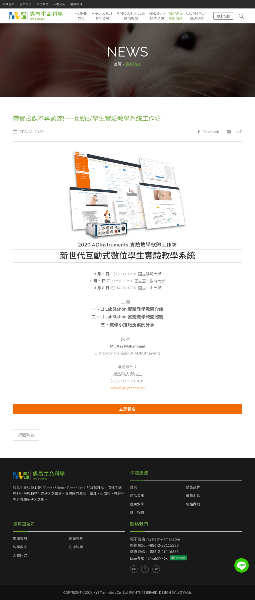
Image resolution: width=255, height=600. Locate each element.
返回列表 (26, 435)
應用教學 (137, 504)
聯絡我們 (193, 504)
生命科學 (25, 4)
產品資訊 (137, 495)
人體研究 (59, 4)
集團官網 (8, 4)
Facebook (208, 132)
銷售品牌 (193, 487)
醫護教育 (76, 4)
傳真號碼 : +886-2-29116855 (154, 551)
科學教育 (42, 4)
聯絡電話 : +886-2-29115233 (154, 545)
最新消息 (193, 495)
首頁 (118, 64)
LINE (234, 132)
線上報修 (223, 16)
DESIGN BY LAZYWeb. (175, 593)
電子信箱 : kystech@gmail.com (155, 539)
